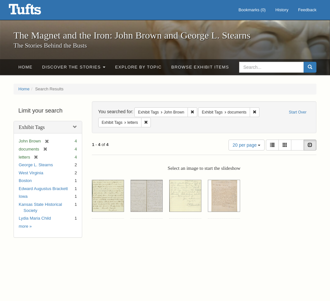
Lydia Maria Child (35, 218)
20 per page (247, 145)
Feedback (307, 9)
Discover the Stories (74, 67)
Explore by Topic (138, 67)
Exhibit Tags (32, 127)
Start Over (297, 112)
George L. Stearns (36, 164)
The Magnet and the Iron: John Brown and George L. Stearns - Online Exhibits (33, 11)
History (281, 9)
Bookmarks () (252, 9)
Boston (25, 180)
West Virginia (31, 172)
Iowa (23, 196)
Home (25, 67)
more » (25, 226)
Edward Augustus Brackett (43, 188)
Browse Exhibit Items (200, 67)
